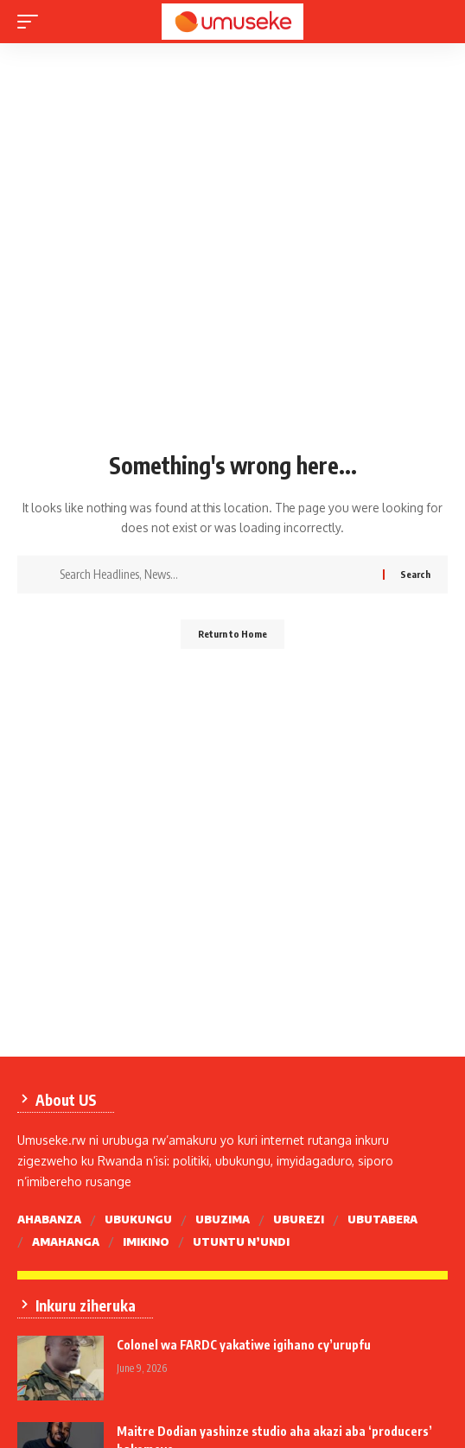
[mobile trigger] (32, 22)
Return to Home (232, 633)
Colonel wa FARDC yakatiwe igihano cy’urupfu (244, 1344)
